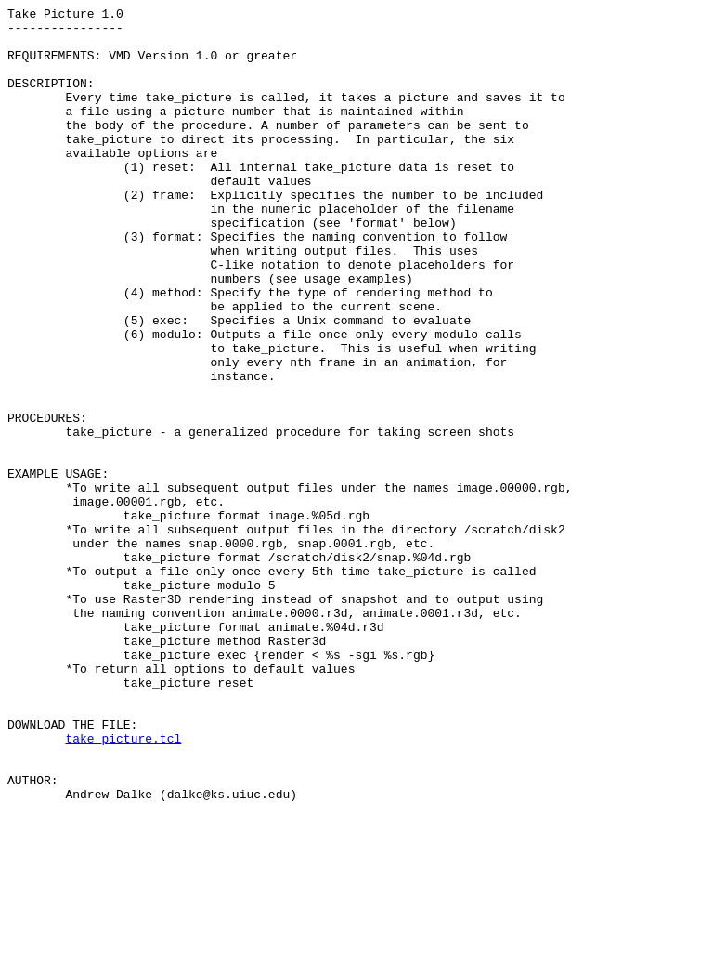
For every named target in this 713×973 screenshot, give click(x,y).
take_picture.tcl (123, 885)
